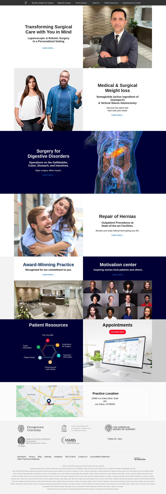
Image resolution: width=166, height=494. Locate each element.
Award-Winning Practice (48, 264)
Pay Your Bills (48, 335)
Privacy (32, 457)
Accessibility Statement (100, 457)
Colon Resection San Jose (101, 468)
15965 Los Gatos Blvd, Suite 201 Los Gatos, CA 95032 (105, 401)
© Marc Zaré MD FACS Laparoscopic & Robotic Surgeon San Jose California (83, 466)
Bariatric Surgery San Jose (54, 468)
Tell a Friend (70, 457)
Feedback (58, 457)
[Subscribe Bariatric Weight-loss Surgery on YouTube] (122, 443)
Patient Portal (29, 357)
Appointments (118, 325)
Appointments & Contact (132, 3)
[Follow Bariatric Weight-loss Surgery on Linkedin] (118, 443)
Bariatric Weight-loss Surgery (42, 3)
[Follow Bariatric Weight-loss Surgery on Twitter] (113, 443)
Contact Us (82, 457)
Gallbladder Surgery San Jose (85, 468)
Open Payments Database (28, 459)
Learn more (48, 48)
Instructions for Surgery (66, 345)
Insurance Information (67, 356)
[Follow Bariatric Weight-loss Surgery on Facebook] (108, 443)
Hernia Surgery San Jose (69, 468)
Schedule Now (117, 332)
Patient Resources (111, 3)
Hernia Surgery (81, 3)
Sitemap (47, 457)
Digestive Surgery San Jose (38, 468)
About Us (96, 3)
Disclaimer (21, 457)
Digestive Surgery (64, 3)
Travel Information (27, 347)
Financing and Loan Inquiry (50, 368)
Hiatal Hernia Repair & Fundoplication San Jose (123, 468)
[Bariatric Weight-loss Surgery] (27, 2)
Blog (40, 457)
